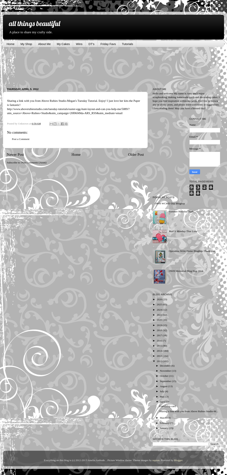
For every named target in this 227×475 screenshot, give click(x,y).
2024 (160, 309)
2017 (160, 335)
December (165, 365)
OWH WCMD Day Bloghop (170, 203)
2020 (160, 319)
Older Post (136, 154)
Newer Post (15, 154)
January (164, 428)
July (162, 391)
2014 (160, 350)
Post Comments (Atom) (33, 162)
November (166, 370)
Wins (79, 44)
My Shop (26, 44)
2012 (160, 361)
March (164, 417)
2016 (160, 340)
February (165, 423)
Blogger (178, 460)
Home (10, 44)
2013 (160, 355)
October (164, 375)
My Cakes (63, 44)
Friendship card (167, 406)
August (164, 386)
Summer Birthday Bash (181, 211)
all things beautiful (34, 23)
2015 (160, 345)
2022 (160, 314)
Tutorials (127, 44)
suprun (156, 460)
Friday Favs (108, 44)
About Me (44, 44)
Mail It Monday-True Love (183, 231)
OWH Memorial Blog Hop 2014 (186, 270)
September (166, 381)
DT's (91, 44)
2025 (160, 304)
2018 (160, 330)
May (162, 396)
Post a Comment (20, 139)
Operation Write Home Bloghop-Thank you (192, 251)
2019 (160, 325)
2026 (160, 299)
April (163, 401)
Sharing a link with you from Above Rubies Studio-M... (188, 411)
